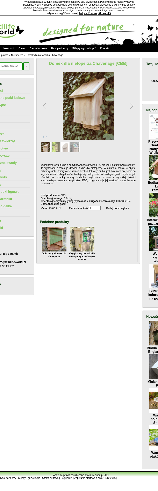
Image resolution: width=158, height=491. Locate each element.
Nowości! (8, 48)
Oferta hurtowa (38, 48)
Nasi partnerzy (59, 48)
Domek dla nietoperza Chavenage (44, 55)
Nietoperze (17, 55)
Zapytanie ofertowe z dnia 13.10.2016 (95, 478)
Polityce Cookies (88, 13)
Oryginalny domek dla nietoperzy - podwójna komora (82, 255)
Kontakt (104, 48)
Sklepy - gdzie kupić (84, 48)
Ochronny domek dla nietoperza (54, 253)
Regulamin (66, 478)
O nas (22, 48)
